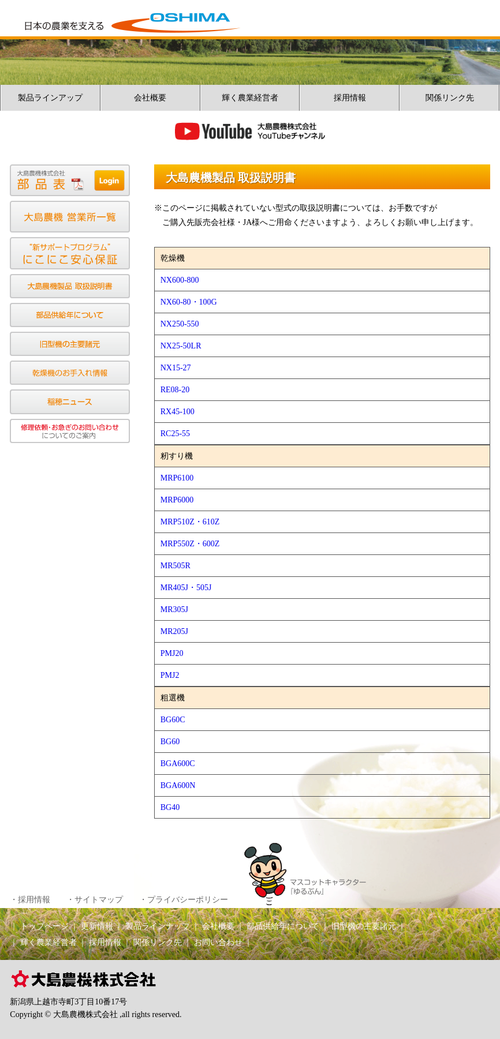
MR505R (176, 565)
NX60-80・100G (189, 302)
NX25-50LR (181, 346)
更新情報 (97, 926)
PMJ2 (170, 675)
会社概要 (150, 97)
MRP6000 (177, 500)
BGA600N (178, 785)
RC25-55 (175, 433)
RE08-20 (175, 389)
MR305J (174, 609)
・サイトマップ (94, 899)
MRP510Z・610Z (190, 521)
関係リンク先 (450, 97)
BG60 (170, 741)
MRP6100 (177, 478)
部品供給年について (283, 926)
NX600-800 (180, 280)
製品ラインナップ (157, 926)
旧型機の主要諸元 (363, 926)
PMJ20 (172, 653)
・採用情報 (30, 899)
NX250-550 (180, 324)
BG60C (173, 719)
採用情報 (350, 97)
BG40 (170, 807)
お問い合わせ (218, 942)
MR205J (174, 631)
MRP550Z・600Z (190, 543)
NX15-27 (176, 367)
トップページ (44, 926)
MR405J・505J (186, 587)
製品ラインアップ (50, 97)
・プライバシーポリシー (183, 899)
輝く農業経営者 (250, 97)
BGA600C (178, 763)
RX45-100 (178, 411)
